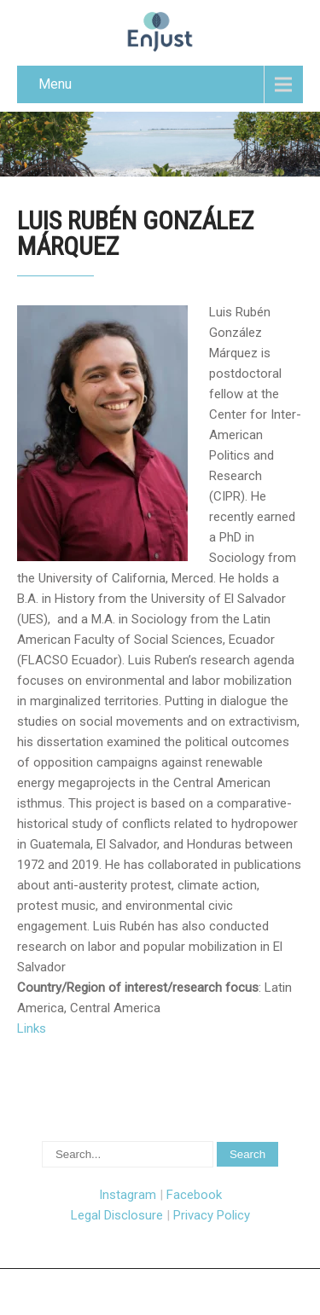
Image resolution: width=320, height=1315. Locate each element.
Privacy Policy (211, 1215)
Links (31, 1028)
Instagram (127, 1194)
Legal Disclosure (117, 1215)
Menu (55, 84)
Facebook (194, 1194)
